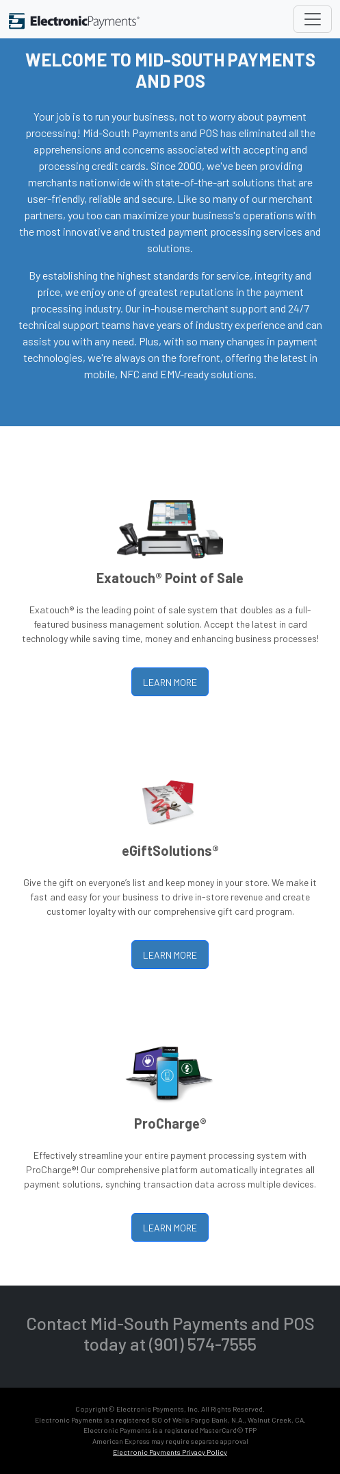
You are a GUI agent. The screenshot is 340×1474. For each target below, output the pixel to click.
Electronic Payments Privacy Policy (170, 1452)
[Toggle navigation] (312, 19)
